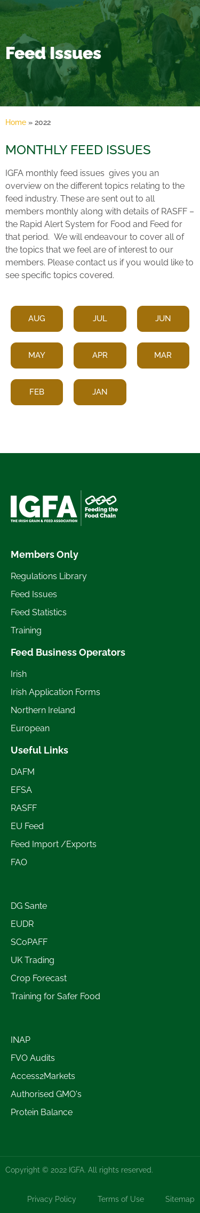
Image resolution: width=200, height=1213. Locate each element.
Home (15, 122)
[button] (100, 319)
